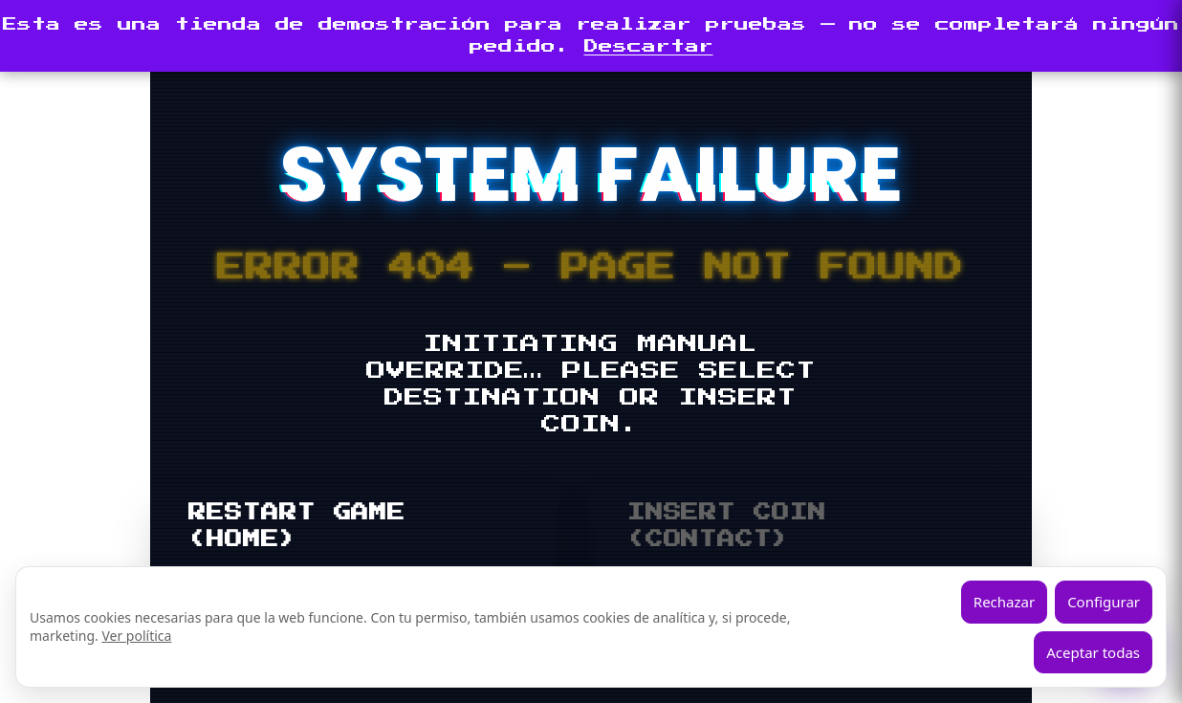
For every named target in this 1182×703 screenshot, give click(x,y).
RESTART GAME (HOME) (296, 526)
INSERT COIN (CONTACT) (726, 526)
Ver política (136, 635)
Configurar (1103, 601)
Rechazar (1004, 601)
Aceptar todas (1093, 652)
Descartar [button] (648, 46)
